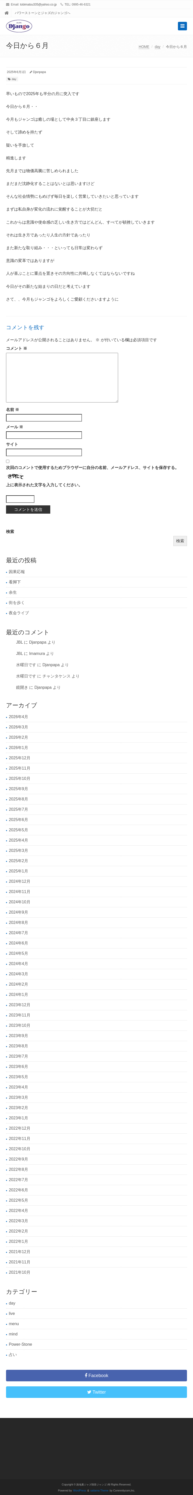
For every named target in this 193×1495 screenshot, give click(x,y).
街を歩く (17, 602)
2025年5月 (18, 830)
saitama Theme (99, 1490)
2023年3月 (18, 1097)
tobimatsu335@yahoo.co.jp (38, 4)
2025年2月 (18, 861)
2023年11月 (19, 1015)
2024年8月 (18, 922)
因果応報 (17, 572)
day (158, 47)
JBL (19, 642)
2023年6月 (18, 1066)
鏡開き (22, 687)
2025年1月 (18, 871)
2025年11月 (19, 768)
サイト (12, 444)
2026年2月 (18, 737)
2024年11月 (19, 892)
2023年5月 (18, 1077)
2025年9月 (18, 789)
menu (14, 1324)
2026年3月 (18, 727)
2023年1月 (18, 1118)
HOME (144, 47)
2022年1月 (18, 1241)
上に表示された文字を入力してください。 (44, 485)
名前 (12, 409)
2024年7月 (18, 933)
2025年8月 (18, 799)
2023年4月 (18, 1087)
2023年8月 (18, 1046)
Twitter (96, 1392)
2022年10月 (19, 1149)
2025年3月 (18, 850)
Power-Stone (20, 1344)
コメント (16, 348)
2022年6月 (18, 1190)
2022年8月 (18, 1169)
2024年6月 (18, 943)
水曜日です (26, 665)
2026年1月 (18, 747)
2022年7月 (18, 1180)
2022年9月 (18, 1159)
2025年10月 (19, 778)
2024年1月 (18, 994)
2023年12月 (19, 1005)
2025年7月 (18, 809)
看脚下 (15, 582)
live (12, 1313)
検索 (10, 531)
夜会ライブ (19, 613)
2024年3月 (18, 974)
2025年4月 (18, 840)
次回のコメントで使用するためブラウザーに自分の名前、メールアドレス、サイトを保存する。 (92, 467)
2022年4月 (18, 1210)
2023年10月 (19, 1025)
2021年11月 (19, 1262)
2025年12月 (19, 758)
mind (13, 1334)
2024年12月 (19, 881)
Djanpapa (39, 72)
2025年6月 (18, 820)
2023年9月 (18, 1036)
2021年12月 (19, 1252)
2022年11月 (19, 1138)
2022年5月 (18, 1200)
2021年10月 (19, 1272)
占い (13, 1354)
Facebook (96, 1375)
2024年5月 (18, 953)
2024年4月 (18, 964)
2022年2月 (18, 1231)
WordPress (79, 1490)
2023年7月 (18, 1056)
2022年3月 (18, 1221)
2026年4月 (18, 717)
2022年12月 (19, 1128)
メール (14, 427)
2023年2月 (18, 1108)
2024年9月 (18, 912)
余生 (13, 592)
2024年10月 (19, 902)
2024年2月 (18, 984)
